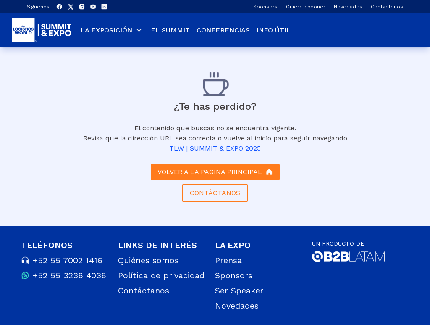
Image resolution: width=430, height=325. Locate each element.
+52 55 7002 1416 (67, 260)
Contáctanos (143, 290)
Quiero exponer (305, 7)
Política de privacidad (161, 275)
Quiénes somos (148, 260)
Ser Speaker (239, 290)
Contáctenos (387, 7)
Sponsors (265, 7)
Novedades (348, 7)
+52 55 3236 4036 (69, 275)
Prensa (228, 260)
